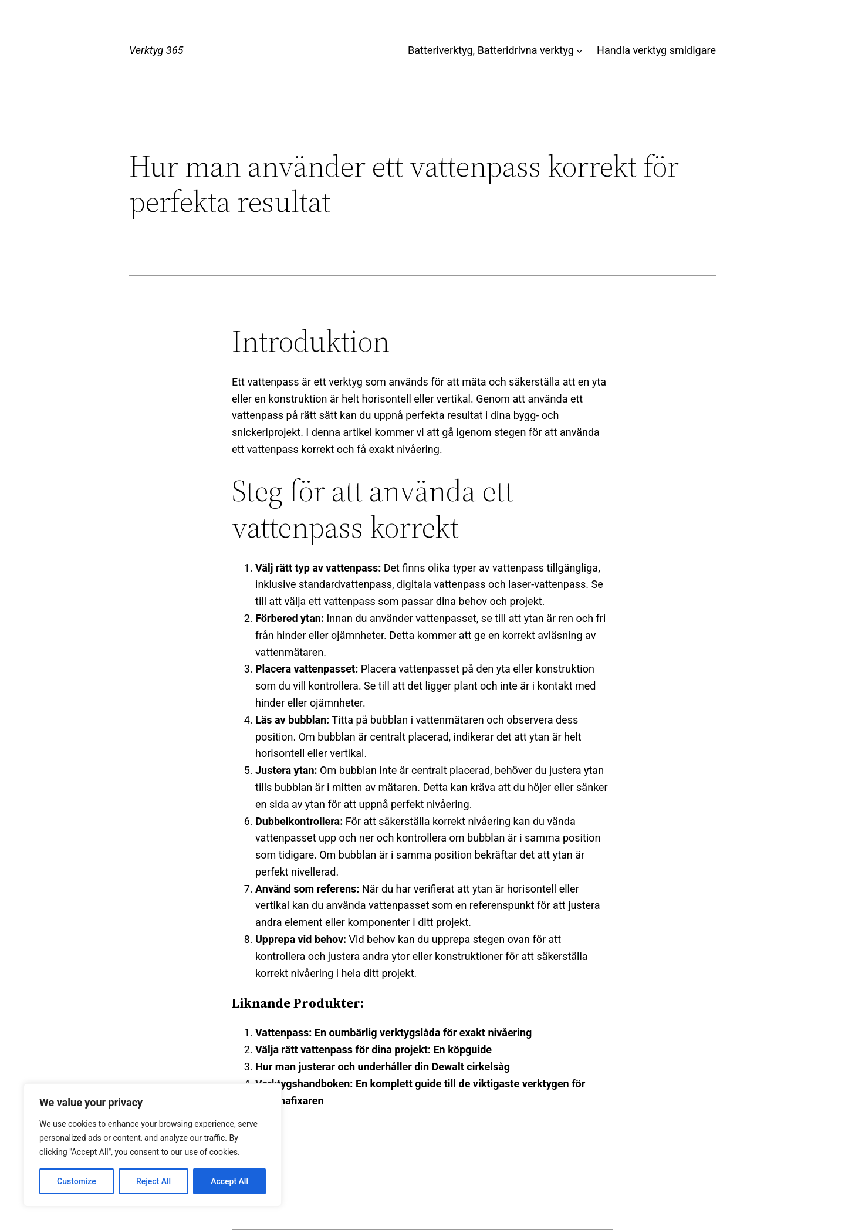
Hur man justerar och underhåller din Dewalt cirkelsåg (382, 1066)
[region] (152, 1145)
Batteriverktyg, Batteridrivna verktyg (491, 50)
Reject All (153, 1181)
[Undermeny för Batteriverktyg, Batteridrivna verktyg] (579, 51)
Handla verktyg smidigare (656, 50)
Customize (76, 1181)
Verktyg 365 (156, 50)
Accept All (229, 1181)
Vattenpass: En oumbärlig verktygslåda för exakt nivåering (393, 1032)
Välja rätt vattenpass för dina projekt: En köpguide (373, 1049)
